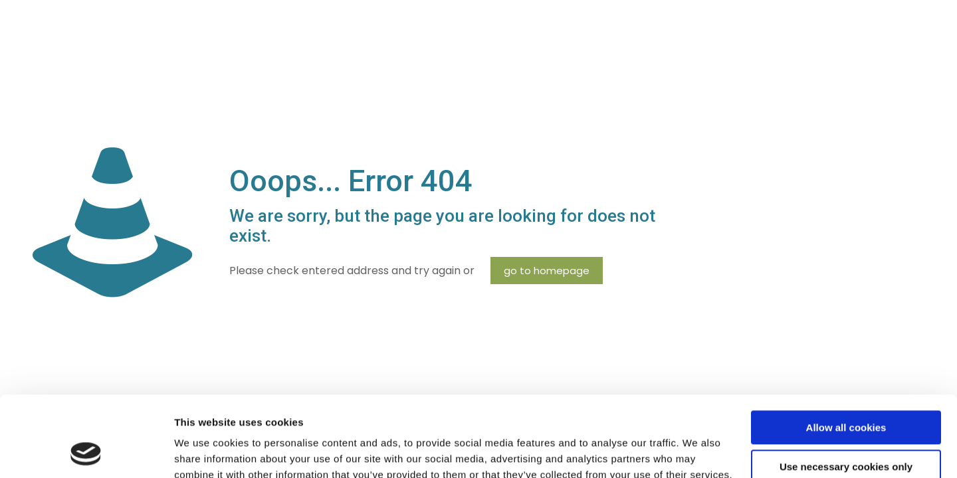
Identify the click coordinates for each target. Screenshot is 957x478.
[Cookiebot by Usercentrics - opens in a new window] (86, 452)
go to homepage (546, 271)
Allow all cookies (846, 352)
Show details (205, 451)
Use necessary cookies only (846, 390)
